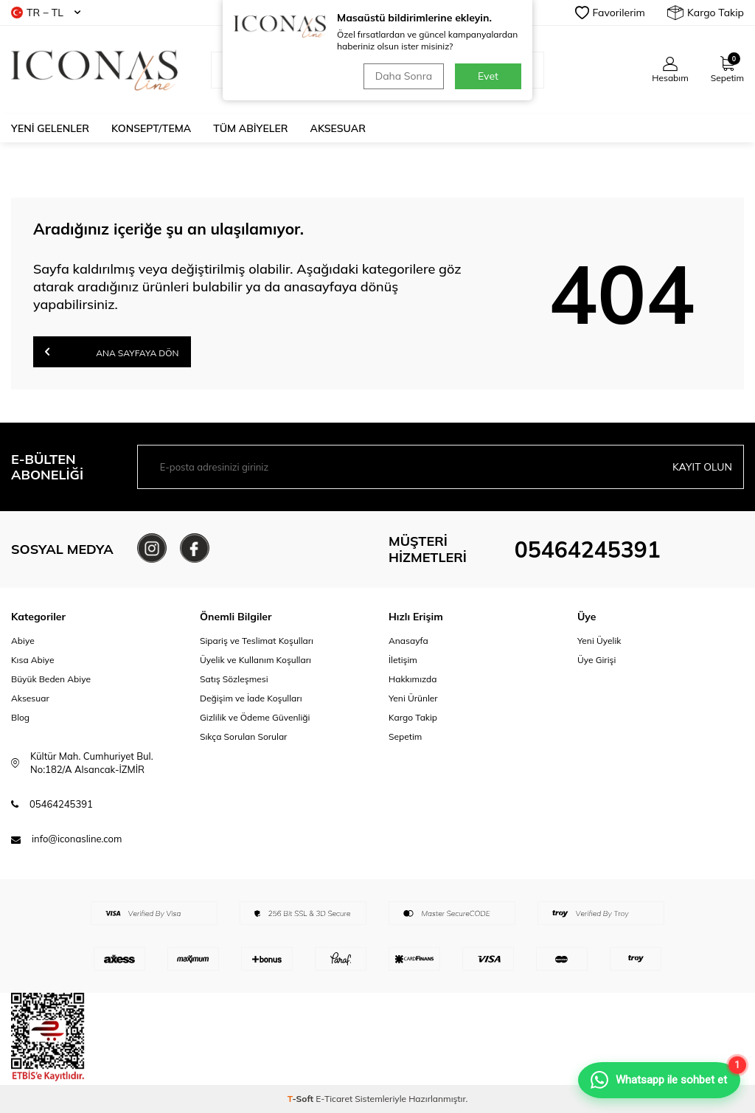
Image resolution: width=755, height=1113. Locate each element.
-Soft (302, 1098)
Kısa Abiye (32, 659)
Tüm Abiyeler (250, 128)
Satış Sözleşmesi (234, 678)
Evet (488, 76)
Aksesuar (338, 128)
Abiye (23, 640)
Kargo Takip (705, 12)
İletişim (403, 659)
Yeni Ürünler (413, 698)
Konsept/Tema (151, 128)
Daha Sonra (403, 76)
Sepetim (405, 736)
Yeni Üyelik (599, 640)
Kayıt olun (702, 467)
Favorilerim (610, 12)
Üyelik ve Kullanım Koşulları (255, 659)
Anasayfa (408, 640)
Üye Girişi (596, 659)
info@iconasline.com (77, 839)
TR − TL (45, 12)
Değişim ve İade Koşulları (251, 698)
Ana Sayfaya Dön (112, 351)
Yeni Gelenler (50, 128)
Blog (20, 717)
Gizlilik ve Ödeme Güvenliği (255, 717)
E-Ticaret (334, 1098)
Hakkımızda (413, 678)
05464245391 (588, 549)
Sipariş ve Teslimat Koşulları (256, 640)
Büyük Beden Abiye (51, 678)
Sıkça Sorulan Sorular (243, 736)
